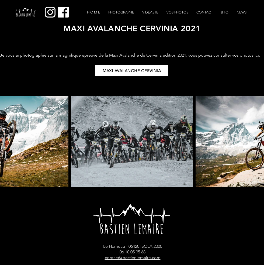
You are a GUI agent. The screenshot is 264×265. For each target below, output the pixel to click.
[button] (177, 12)
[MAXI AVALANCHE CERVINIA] (131, 70)
